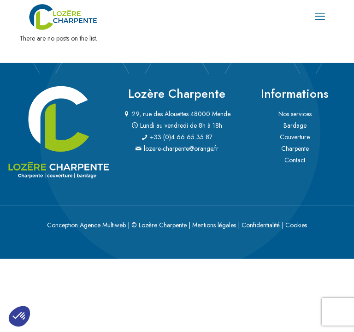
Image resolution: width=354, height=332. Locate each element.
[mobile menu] (320, 16)
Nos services (295, 114)
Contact (294, 160)
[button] (19, 316)
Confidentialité (261, 225)
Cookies (296, 225)
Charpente (295, 148)
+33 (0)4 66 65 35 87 (181, 137)
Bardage (295, 125)
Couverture (295, 137)
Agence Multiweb (103, 225)
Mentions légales (214, 225)
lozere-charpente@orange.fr (181, 148)
